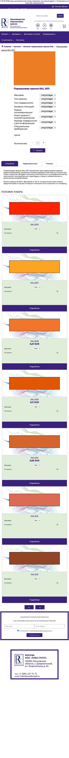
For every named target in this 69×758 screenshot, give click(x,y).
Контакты (20, 40)
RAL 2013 (34, 574)
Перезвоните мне (15, 16)
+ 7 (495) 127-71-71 (47, 13)
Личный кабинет (61, 6)
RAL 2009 (35, 399)
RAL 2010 (34, 458)
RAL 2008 (35, 341)
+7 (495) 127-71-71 (28, 673)
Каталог (5, 34)
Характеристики (30, 164)
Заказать (37, 150)
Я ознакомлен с (34, 631)
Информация (49, 34)
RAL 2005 (34, 224)
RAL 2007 (34, 283)
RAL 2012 (34, 516)
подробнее (34, 250)
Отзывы (49, 164)
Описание (9, 164)
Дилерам (16, 34)
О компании (7, 40)
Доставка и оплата (32, 34)
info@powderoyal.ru (48, 10)
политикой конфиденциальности (41, 631)
